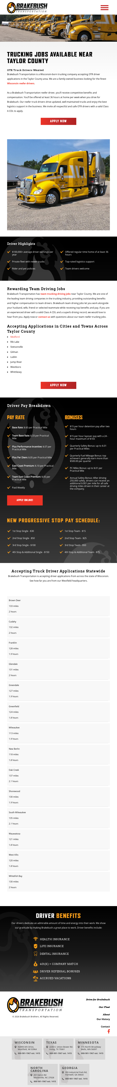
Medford (15, 336)
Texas (51, 1042)
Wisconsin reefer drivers (20, 83)
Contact (105, 1026)
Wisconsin (25, 1042)
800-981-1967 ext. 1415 (29, 1053)
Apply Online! (25, 500)
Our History (103, 1019)
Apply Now (58, 121)
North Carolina (39, 1069)
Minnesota (88, 1042)
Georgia (70, 1068)
